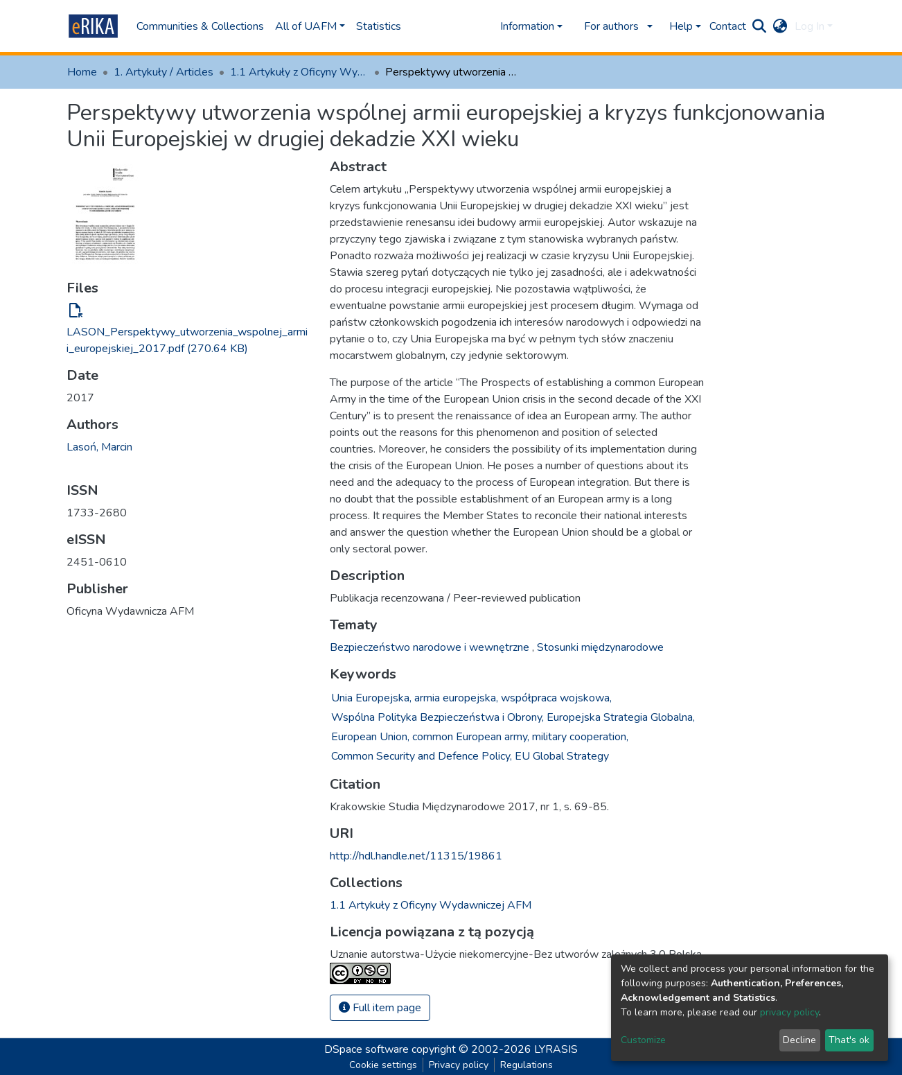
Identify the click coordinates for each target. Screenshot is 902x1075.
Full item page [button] (380, 1007)
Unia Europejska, (371, 698)
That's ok (849, 1040)
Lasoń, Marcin (99, 447)
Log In (809, 26)
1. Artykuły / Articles (163, 72)
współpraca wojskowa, (556, 698)
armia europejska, (456, 698)
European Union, (370, 736)
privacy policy (789, 1012)
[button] (780, 26)
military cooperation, (580, 736)
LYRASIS (556, 1049)
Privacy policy (458, 1065)
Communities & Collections (200, 26)
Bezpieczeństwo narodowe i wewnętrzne (431, 647)
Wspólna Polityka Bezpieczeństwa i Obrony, (437, 717)
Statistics (378, 26)
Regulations (526, 1065)
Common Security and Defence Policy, (421, 756)
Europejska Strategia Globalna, (621, 717)
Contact (727, 26)
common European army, (470, 736)
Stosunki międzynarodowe (600, 647)
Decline (799, 1040)
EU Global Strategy (562, 756)
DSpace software (366, 1049)
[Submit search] (759, 26)
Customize (643, 1040)
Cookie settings (383, 1065)
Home (82, 72)
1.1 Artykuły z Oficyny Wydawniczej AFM (299, 72)
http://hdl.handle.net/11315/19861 (416, 856)
